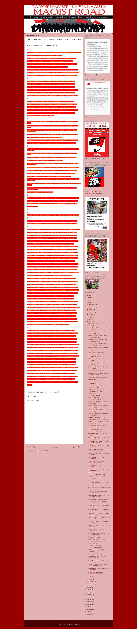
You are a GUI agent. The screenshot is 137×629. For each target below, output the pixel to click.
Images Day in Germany (95, 554)
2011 (88, 614)
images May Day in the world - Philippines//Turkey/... (96, 540)
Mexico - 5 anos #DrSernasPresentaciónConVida (98, 481)
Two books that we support (95, 352)
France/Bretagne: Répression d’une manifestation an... (98, 336)
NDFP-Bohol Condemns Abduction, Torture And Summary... (98, 390)
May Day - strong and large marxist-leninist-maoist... (98, 522)
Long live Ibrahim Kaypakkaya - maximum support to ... (97, 386)
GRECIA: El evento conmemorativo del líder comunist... (98, 394)
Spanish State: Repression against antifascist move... (98, 373)
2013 (88, 609)
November (92, 307)
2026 (88, 295)
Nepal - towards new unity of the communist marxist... (97, 461)
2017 (88, 599)
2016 (88, 601)
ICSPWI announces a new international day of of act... (96, 430)
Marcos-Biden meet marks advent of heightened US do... (98, 533)
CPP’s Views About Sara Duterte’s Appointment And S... (98, 434)
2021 (88, 589)
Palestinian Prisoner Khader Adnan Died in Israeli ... (98, 530)
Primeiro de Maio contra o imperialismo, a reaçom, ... (96, 572)
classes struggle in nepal (95, 379)
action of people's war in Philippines (98, 347)
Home (54, 447)
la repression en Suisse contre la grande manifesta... (97, 465)
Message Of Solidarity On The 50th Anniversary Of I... (98, 382)
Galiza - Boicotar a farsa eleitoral (97, 377)
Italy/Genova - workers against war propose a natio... (98, 514)
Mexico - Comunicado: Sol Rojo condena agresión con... (97, 344)
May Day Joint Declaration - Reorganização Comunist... (96, 450)
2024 (88, 300)
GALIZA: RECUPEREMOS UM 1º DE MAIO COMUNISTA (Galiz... (98, 565)
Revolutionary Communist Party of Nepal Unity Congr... (98, 557)
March (91, 579)
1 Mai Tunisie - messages (95, 484)
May (90, 321)
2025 (88, 297)
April (90, 576)
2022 (88, 587)
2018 (88, 597)
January (91, 584)
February (91, 581)
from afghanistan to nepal (95, 350)
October (91, 309)
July (90, 317)
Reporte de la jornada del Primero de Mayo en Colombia (98, 495)
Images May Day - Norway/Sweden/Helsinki (96, 544)
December (92, 304)
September (92, 312)
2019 (88, 594)
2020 (88, 592)
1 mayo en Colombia (94, 537)
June (90, 319)
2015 (88, 604)
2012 (88, 611)
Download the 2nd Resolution (93, 193)
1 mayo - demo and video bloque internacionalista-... (97, 502)
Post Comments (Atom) (41, 450)
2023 (88, 302)
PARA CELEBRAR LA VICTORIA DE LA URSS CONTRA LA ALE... (98, 473)
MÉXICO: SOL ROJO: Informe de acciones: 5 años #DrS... (97, 398)
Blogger (78, 624)
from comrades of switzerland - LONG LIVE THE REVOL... (99, 442)
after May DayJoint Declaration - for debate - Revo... (98, 426)
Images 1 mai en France (95, 547)
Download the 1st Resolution (93, 191)
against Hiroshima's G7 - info (96, 370)
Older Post (77, 447)
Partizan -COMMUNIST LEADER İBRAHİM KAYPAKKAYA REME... (98, 418)
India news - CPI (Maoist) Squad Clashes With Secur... (97, 355)
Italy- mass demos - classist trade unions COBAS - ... (97, 492)
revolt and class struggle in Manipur (98, 499)
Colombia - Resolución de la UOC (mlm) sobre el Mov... (97, 340)
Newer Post (31, 447)
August (91, 314)
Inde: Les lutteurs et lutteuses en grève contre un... (97, 332)
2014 (88, 606)
